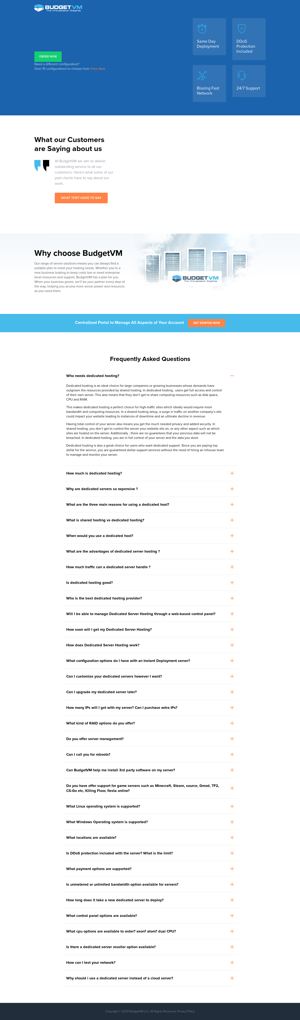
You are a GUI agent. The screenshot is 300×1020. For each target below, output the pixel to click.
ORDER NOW (48, 56)
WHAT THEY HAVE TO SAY (81, 198)
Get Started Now (206, 323)
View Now (97, 69)
